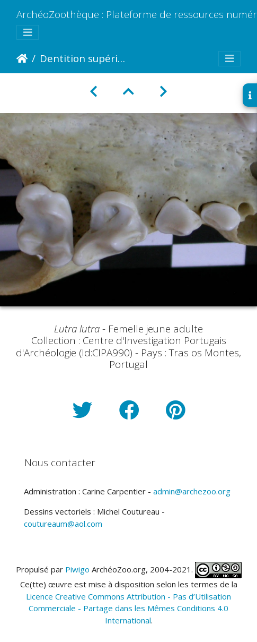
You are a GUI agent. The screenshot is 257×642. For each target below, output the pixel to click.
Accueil (22, 58)
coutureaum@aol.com (63, 523)
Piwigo (77, 569)
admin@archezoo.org (192, 491)
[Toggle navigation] (27, 32)
